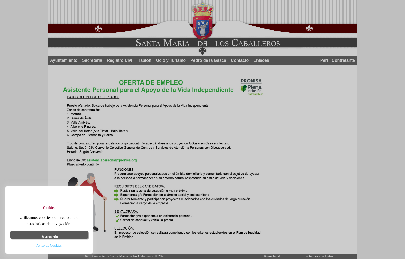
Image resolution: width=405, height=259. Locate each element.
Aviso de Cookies (49, 245)
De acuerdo (49, 237)
